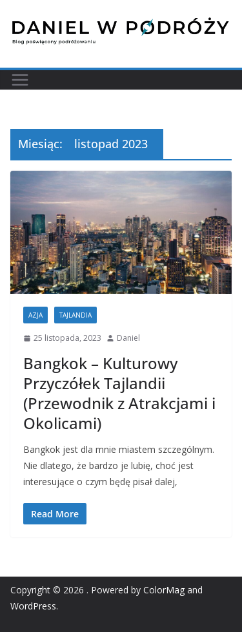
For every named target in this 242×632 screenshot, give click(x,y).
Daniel (128, 337)
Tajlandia (75, 315)
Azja (35, 315)
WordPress (33, 606)
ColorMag (164, 590)
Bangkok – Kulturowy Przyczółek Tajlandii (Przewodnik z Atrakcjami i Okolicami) (119, 393)
